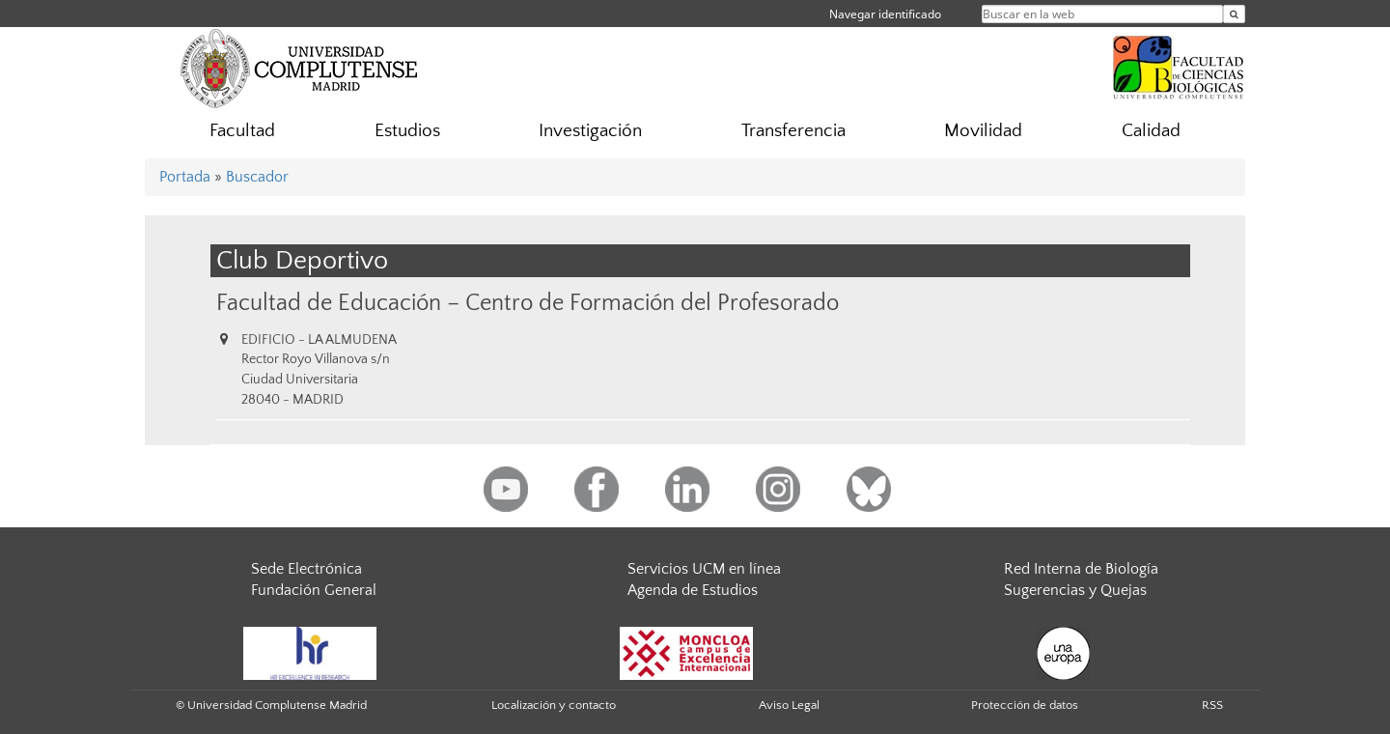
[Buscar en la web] (1234, 14)
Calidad (1151, 131)
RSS (1212, 705)
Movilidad (983, 131)
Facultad (242, 131)
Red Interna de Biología (1081, 569)
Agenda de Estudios (692, 590)
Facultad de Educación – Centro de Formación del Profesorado (527, 303)
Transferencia (793, 131)
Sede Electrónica (306, 569)
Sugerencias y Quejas (1075, 590)
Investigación (590, 131)
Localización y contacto (553, 705)
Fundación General (313, 590)
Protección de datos (1024, 705)
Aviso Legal (789, 705)
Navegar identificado (885, 14)
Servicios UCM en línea (704, 569)
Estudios (407, 131)
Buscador (257, 176)
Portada (184, 176)
